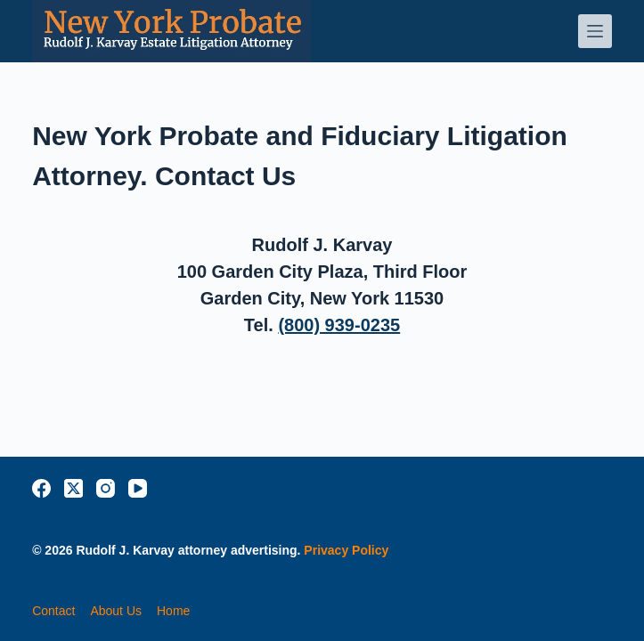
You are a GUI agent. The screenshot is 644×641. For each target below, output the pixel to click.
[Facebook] (41, 488)
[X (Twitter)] (73, 488)
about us (116, 611)
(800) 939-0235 (339, 325)
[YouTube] (137, 488)
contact (53, 611)
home (173, 611)
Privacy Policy (346, 550)
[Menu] (595, 31)
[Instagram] (105, 488)
